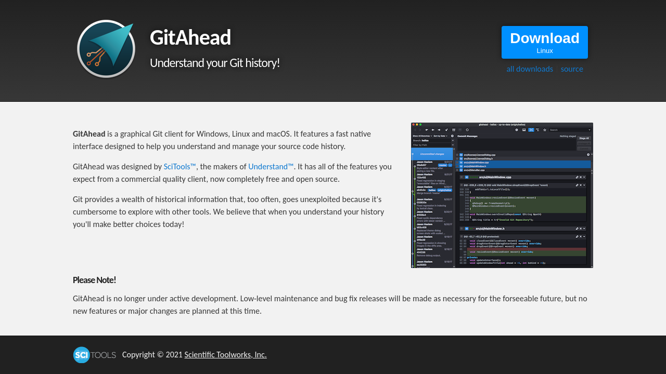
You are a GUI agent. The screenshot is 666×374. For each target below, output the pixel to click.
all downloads (529, 69)
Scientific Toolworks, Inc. (226, 354)
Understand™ (270, 166)
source (572, 69)
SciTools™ (180, 166)
